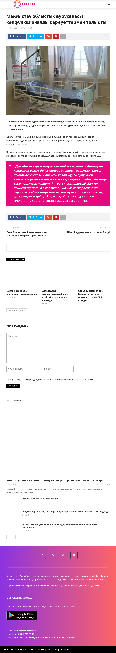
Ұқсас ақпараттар (16, 259)
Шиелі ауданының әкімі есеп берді (88, 232)
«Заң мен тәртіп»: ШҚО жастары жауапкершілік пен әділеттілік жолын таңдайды (65, 511)
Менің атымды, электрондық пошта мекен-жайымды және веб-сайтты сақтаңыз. (49, 379)
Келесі (23, 310)
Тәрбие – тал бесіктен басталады (39, 498)
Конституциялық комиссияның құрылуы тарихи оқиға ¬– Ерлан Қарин (55, 480)
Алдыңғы (12, 310)
